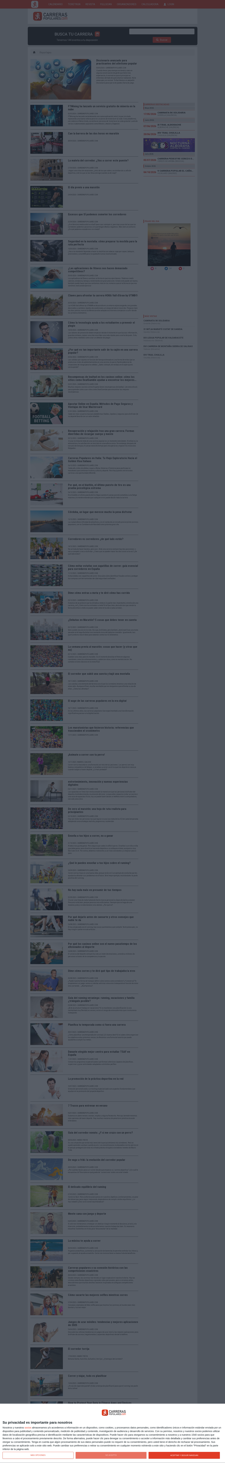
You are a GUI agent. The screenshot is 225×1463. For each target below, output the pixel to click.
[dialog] (112, 1433)
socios (28, 1427)
